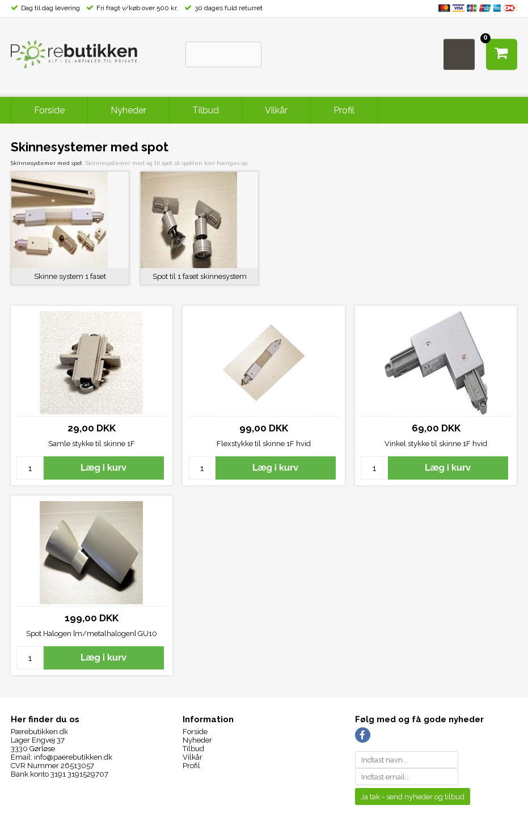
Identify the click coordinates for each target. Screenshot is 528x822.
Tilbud (205, 110)
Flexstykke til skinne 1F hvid (264, 443)
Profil (343, 110)
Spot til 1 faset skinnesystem (200, 276)
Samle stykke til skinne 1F (91, 443)
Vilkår (276, 110)
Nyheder (128, 110)
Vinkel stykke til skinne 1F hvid (436, 443)
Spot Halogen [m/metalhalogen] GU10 (91, 633)
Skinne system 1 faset (70, 276)
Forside (49, 110)
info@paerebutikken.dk (73, 757)
